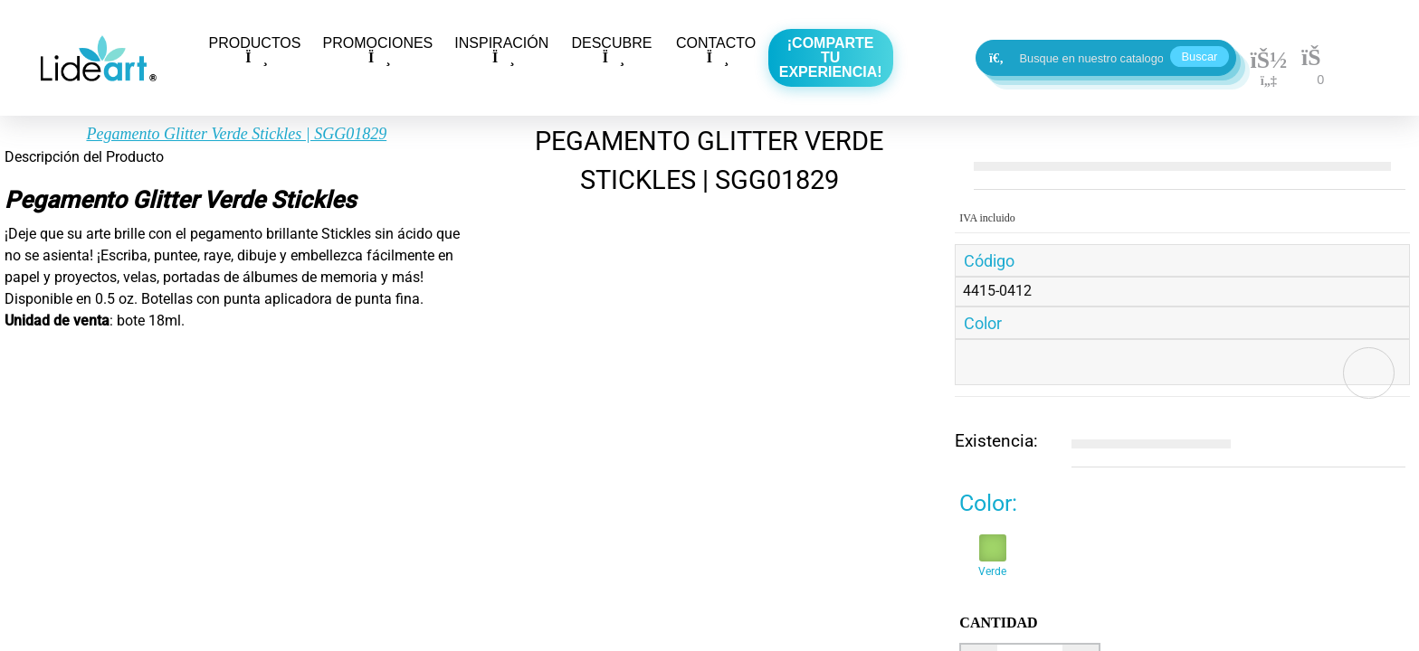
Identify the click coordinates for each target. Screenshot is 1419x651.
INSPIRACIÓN (501, 50)
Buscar (1200, 56)
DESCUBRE (611, 50)
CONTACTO (716, 50)
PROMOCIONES (377, 50)
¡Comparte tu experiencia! (830, 57)
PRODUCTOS (255, 50)
